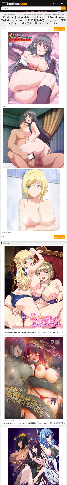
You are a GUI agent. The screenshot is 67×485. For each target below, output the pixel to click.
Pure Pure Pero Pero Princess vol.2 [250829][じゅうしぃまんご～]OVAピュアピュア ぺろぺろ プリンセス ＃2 (33, 332)
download (59, 29)
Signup (55, 3)
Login (62, 3)
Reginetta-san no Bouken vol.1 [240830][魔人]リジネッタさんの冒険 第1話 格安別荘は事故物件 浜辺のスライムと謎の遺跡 (33, 423)
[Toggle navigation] (3, 3)
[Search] (31, 8)
